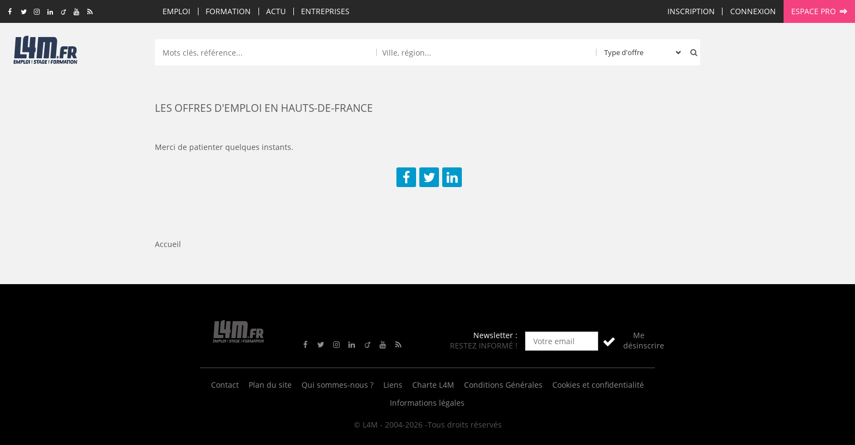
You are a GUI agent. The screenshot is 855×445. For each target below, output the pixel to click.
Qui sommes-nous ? (338, 385)
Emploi (176, 11)
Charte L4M (433, 385)
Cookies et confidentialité (598, 385)
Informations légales (427, 403)
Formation (228, 11)
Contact (225, 385)
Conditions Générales (503, 385)
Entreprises (325, 11)
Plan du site (270, 385)
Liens (392, 385)
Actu (276, 11)
